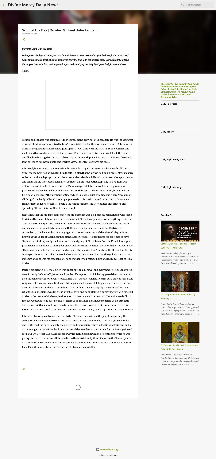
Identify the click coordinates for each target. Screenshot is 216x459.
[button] (23, 39)
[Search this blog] (199, 5)
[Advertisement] (78, 422)
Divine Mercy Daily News (33, 4)
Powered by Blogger (108, 449)
